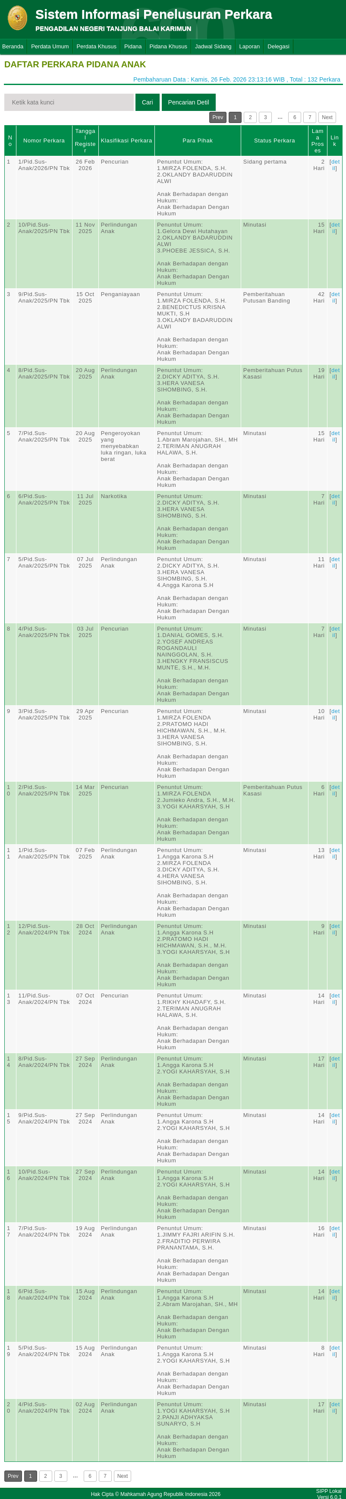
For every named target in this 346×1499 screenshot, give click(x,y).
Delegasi (278, 46)
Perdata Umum (50, 46)
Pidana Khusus (168, 46)
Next (327, 117)
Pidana (133, 46)
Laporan (249, 46)
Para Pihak (197, 140)
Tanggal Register (85, 141)
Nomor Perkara (44, 140)
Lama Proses (317, 141)
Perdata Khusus (97, 46)
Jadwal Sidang (213, 46)
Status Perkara (274, 140)
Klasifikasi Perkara (126, 140)
